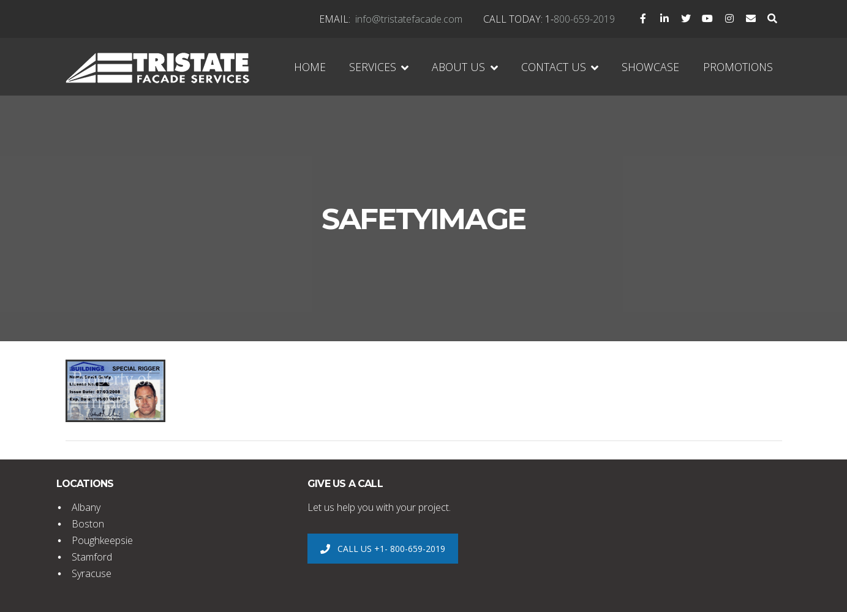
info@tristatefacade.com (408, 19)
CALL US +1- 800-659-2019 (382, 548)
